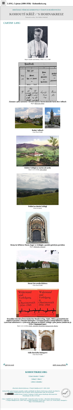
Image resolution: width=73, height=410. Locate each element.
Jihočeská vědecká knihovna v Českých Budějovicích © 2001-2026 (31, 388)
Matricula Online (39, 103)
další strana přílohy (59, 365)
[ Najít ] (33, 381)
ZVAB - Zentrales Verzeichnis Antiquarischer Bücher (43, 326)
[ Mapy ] (39, 379)
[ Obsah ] (34, 379)
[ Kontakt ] (39, 381)
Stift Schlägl (43, 169)
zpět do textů (9, 365)
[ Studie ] (41, 376)
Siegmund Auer (40, 324)
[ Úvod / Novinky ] (33, 376)
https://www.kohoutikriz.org (36, 401)
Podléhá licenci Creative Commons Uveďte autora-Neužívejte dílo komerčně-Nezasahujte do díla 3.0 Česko (31, 395)
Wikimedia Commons (39, 247)
